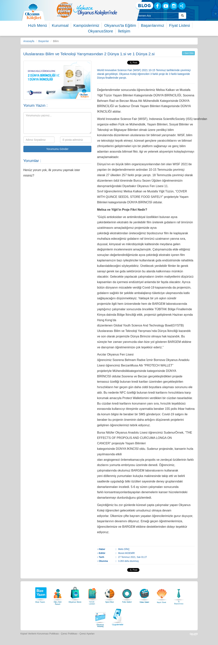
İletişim (124, 31)
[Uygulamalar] (117, 616)
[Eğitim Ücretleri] (161, 594)
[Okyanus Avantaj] (100, 616)
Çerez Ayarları (87, 633)
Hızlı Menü (37, 25)
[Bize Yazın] (40, 594)
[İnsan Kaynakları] (179, 594)
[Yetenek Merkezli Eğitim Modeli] (87, 10)
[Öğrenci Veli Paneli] (57, 594)
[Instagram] (173, 6)
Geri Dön (188, 53)
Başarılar (43, 41)
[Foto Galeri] (127, 594)
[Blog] (144, 6)
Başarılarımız (152, 25)
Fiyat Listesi (179, 25)
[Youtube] (165, 6)
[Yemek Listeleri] (92, 594)
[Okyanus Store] (75, 594)
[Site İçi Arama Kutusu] (157, 15)
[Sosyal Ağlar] (182, 6)
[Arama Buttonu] (182, 15)
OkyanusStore (100, 31)
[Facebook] (157, 6)
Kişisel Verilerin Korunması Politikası (40, 633)
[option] (87, 10)
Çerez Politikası (69, 633)
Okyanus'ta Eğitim (120, 25)
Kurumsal (60, 25)
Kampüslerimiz (86, 25)
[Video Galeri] (144, 594)
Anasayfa (28, 41)
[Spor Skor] (109, 594)
